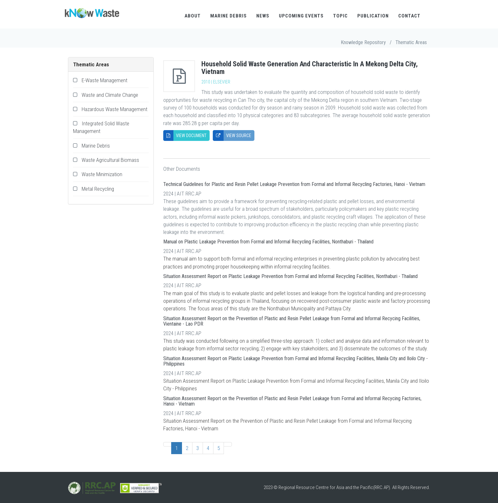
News (262, 16)
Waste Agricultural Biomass (110, 160)
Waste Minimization (102, 174)
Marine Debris (228, 16)
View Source (232, 135)
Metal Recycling (98, 189)
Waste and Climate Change (110, 95)
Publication (373, 16)
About (193, 16)
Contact (409, 16)
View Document (184, 135)
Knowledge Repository (363, 42)
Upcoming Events (301, 16)
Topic (340, 16)
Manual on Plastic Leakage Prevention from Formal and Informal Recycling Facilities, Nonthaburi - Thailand (268, 242)
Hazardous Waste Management (114, 109)
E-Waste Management (104, 80)
